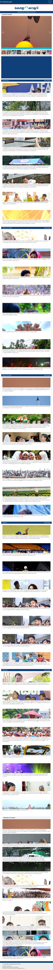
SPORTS (4, 522)
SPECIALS (5, 670)
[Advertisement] (26, 67)
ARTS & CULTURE (7, 228)
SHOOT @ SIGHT (6, 375)
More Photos (47, 80)
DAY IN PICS (5, 80)
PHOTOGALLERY (6, 2)
